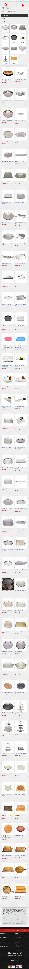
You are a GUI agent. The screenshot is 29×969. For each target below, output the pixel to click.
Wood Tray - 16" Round (6, 837)
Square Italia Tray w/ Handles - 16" (20, 305)
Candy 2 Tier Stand (5, 753)
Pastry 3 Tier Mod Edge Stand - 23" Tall (20, 713)
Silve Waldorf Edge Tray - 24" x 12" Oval (8, 713)
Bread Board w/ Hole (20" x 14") (21, 855)
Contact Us (17, 946)
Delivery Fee (17, 935)
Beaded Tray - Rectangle (6, 426)
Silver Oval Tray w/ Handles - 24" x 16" (20, 672)
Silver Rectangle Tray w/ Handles (6, 672)
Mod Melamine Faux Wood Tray (8, 876)
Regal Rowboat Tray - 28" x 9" (7, 263)
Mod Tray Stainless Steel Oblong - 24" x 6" (19, 489)
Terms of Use (2, 935)
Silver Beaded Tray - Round (7, 651)
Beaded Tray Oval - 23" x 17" (7, 467)
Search (3, 11)
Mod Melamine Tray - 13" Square (19, 328)
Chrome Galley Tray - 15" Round (6, 101)
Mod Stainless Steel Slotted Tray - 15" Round (20, 448)
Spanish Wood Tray (5, 896)
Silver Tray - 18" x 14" (19, 610)
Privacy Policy (3, 937)
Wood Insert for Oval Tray (7, 692)
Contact (26, 1)
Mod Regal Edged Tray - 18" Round (7, 387)
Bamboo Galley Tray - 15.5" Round (7, 142)
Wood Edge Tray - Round (19, 835)
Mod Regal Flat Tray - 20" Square (19, 427)
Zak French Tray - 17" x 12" (20, 347)
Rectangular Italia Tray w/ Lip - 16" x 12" (20, 284)
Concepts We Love (3, 946)
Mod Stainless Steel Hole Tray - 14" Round (8, 570)
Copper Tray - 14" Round (6, 590)
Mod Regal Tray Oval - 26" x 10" (21, 406)
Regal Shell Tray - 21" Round (7, 243)
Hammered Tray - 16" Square (7, 181)
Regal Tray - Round (5, 222)
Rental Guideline (18, 937)
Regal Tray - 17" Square (19, 202)
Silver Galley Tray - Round (7, 120)
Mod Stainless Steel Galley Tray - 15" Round (8, 550)
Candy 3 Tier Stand (18, 733)
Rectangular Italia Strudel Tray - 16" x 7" (8, 284)
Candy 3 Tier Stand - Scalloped (20, 753)
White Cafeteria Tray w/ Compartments (6, 366)
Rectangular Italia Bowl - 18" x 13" (20, 223)
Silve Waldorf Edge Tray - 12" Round (20, 693)
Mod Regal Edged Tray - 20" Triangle (7, 407)
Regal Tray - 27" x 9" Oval (19, 161)
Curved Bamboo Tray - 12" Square (7, 795)
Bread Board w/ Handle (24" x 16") (7, 856)
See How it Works (18, 955)
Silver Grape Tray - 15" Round (20, 590)
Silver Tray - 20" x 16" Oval (7, 610)
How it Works (2, 945)
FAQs (16, 945)
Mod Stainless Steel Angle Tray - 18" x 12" (20, 529)
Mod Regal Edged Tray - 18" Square (20, 387)
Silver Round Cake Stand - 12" (7, 774)
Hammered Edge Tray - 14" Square (7, 203)
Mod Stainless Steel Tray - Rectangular (19, 468)
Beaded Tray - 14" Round (6, 447)
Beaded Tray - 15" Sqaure (7, 488)
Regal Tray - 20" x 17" (19, 181)
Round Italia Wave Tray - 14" (7, 304)
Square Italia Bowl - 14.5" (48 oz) (20, 244)
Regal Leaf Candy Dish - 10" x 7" (20, 121)
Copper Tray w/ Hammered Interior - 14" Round (7, 80)
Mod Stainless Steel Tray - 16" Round (20, 509)
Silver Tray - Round (18, 651)
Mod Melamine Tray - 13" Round (6, 328)
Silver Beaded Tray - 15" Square (8, 631)
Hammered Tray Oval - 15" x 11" (7, 162)
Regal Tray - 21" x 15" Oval (20, 141)
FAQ (21, 1)
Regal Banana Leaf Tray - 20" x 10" (20, 570)
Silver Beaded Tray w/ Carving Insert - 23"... (20, 632)
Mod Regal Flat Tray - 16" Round (19, 366)
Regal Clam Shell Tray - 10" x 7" (21, 79)
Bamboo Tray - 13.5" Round (20, 774)
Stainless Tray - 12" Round (7, 508)
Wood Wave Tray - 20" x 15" (20, 817)
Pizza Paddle (17, 876)
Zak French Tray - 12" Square (7, 347)
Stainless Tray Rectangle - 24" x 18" (8, 529)
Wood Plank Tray (18, 896)
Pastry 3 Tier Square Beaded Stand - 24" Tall (7, 734)
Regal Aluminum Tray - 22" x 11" (20, 550)
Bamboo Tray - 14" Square (20, 794)
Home (2, 18)
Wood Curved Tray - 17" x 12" (7, 817)
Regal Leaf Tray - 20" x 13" (20, 100)
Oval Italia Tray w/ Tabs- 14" (20, 263)
